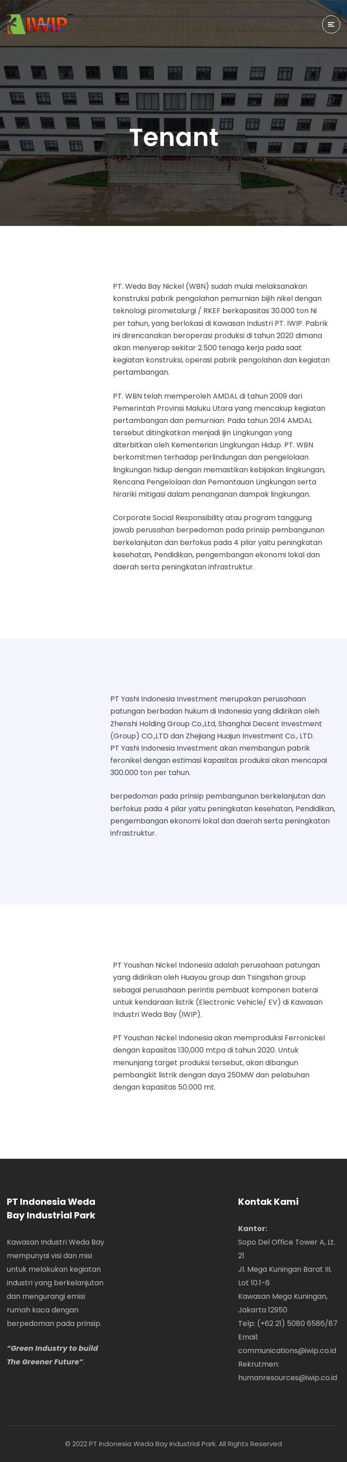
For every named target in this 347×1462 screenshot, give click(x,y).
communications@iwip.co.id (287, 1350)
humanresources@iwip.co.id (287, 1378)
